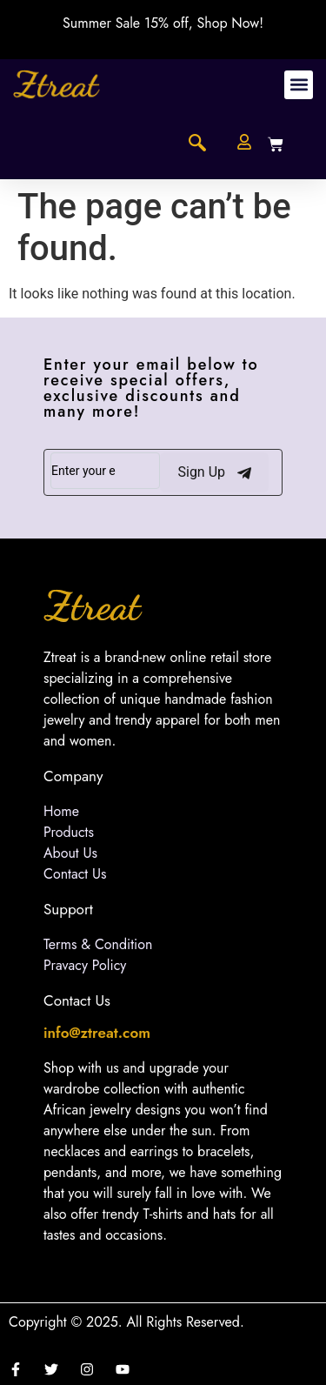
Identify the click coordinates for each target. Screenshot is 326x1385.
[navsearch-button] (197, 144)
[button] (298, 84)
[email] (105, 470)
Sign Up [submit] (214, 472)
